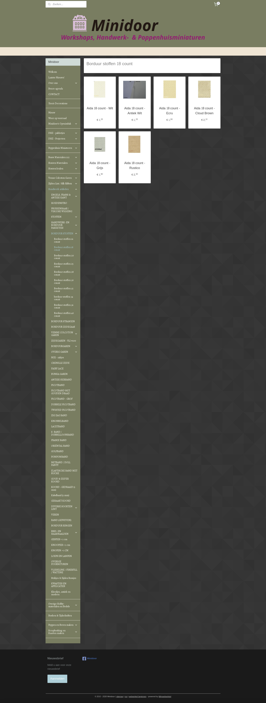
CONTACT (53, 94)
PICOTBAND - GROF (62, 399)
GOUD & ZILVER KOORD (60, 480)
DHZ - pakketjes (62, 133)
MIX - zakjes (57, 357)
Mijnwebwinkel (165, 696)
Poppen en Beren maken (62, 625)
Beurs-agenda (55, 88)
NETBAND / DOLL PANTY (60, 464)
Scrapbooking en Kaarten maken (62, 632)
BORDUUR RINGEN (61, 525)
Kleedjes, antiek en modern (60, 593)
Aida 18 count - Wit (100, 108)
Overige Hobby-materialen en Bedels (62, 605)
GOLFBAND (57, 451)
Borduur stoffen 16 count (63, 240)
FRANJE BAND (59, 440)
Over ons (62, 83)
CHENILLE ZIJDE (60, 363)
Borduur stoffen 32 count (63, 290)
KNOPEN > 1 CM (59, 550)
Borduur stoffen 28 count (64, 273)
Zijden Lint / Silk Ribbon (62, 183)
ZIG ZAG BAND (59, 415)
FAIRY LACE (57, 368)
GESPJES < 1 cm (59, 539)
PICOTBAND (58, 385)
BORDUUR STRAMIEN (63, 321)
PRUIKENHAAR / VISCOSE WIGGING (61, 210)
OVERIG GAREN (64, 352)
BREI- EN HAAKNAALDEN (64, 533)
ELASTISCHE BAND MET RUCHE (64, 472)
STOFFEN (64, 216)
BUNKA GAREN (59, 374)
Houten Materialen (62, 163)
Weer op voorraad (57, 118)
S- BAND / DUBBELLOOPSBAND (62, 433)
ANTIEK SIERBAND (61, 379)
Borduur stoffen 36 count (63, 306)
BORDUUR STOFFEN (64, 233)
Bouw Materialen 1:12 (62, 157)
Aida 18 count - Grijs (99, 166)
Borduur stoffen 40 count (64, 314)
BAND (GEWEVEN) (61, 520)
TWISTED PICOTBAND (63, 410)
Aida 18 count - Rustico (134, 166)
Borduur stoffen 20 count (64, 257)
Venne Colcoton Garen (62, 178)
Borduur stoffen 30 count (64, 282)
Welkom (52, 72)
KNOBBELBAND (59, 421)
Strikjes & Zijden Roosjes (63, 578)
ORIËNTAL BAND (60, 446)
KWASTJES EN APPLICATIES (58, 585)
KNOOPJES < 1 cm (60, 545)
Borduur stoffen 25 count (63, 265)
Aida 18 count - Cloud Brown (204, 111)
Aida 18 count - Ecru (169, 111)
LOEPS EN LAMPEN (61, 556)
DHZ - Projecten (62, 138)
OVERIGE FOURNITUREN (59, 563)
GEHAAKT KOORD (61, 500)
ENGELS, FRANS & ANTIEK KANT (64, 196)
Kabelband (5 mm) (60, 495)
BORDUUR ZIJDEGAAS (63, 327)
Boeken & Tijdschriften (60, 615)
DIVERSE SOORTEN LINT (64, 508)
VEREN (55, 514)
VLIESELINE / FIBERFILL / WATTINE (64, 571)
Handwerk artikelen (62, 189)
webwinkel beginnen (137, 696)
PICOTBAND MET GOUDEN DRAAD (60, 392)
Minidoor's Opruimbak (62, 123)
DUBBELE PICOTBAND (63, 404)
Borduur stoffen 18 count (63, 249)
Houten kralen (62, 168)
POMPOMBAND (59, 456)
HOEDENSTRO (59, 203)
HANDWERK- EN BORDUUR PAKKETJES (64, 225)
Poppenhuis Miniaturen (62, 148)
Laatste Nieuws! (56, 77)
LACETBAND (58, 426)
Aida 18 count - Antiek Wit (134, 111)
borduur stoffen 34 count (63, 298)
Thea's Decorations (57, 103)
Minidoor (89, 659)
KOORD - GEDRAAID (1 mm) (63, 488)
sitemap (119, 696)
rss (126, 696)
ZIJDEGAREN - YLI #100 (63, 340)
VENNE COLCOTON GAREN (64, 334)
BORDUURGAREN (64, 346)
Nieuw (51, 112)
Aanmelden (57, 678)
